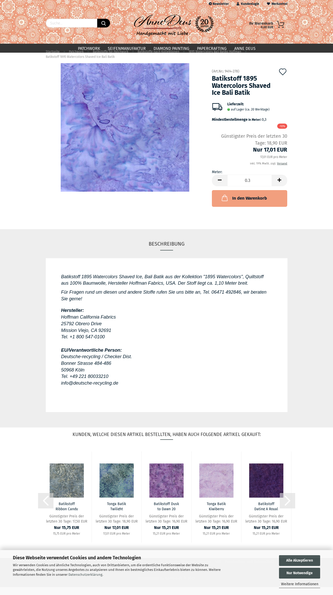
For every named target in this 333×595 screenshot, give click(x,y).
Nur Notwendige (299, 573)
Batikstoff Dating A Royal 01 (266, 514)
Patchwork (89, 48)
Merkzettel (277, 4)
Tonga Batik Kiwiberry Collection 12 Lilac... (216, 514)
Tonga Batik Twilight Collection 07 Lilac (116, 514)
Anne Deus (245, 48)
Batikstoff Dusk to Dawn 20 (166, 514)
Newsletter (219, 4)
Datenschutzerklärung (85, 575)
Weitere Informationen (299, 584)
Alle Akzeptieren (299, 560)
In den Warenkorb (244, 206)
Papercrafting (212, 48)
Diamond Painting (171, 48)
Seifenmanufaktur (127, 48)
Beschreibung (167, 252)
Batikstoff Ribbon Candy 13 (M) (67, 514)
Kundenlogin (248, 4)
